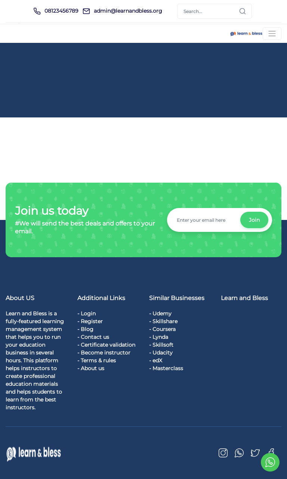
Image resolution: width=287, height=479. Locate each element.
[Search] (214, 11)
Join (254, 220)
